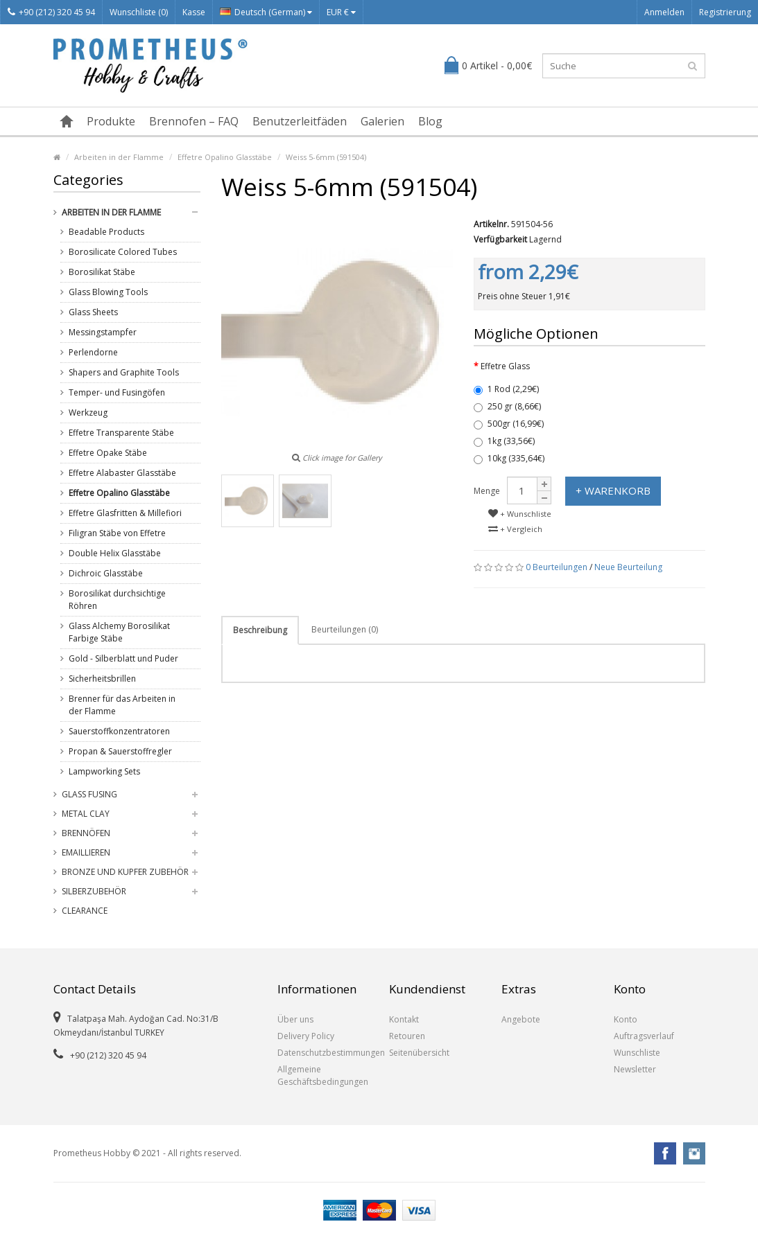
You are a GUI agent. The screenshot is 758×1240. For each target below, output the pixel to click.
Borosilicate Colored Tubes (123, 252)
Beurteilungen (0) (344, 629)
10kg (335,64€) (509, 458)
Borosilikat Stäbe (102, 272)
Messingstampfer (103, 332)
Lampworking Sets (104, 771)
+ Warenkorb (613, 490)
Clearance (84, 910)
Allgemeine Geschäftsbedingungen (322, 1075)
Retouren (407, 1036)
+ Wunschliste (519, 513)
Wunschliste (637, 1053)
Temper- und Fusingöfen (117, 392)
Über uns (295, 1019)
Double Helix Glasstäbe (115, 553)
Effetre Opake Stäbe (108, 453)
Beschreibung (260, 630)
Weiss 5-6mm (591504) (326, 157)
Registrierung (725, 12)
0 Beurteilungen (556, 567)
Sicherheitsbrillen (102, 678)
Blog (430, 121)
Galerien (382, 121)
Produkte (111, 121)
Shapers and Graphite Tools (124, 372)
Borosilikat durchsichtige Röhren (117, 599)
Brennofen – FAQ (194, 121)
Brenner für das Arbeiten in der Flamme (122, 705)
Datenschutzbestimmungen (323, 1053)
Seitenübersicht (419, 1053)
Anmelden (664, 12)
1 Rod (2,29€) (506, 389)
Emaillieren (86, 852)
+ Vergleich (515, 529)
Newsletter (635, 1069)
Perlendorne (93, 352)
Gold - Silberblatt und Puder (123, 658)
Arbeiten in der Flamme (119, 157)
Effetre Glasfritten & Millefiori (125, 513)
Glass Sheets (93, 312)
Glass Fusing (89, 794)
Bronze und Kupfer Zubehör (125, 872)
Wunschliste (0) (139, 12)
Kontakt (404, 1019)
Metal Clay (86, 814)
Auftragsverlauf (644, 1036)
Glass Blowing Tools (108, 292)
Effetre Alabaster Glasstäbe (122, 473)
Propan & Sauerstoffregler (120, 751)
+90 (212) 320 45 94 (51, 12)
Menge (487, 491)
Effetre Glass (505, 366)
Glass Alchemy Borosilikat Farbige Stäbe (119, 632)
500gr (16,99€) (509, 423)
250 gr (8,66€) (507, 406)
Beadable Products (106, 232)
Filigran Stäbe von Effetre (117, 533)
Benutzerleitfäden (299, 121)
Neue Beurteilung (628, 567)
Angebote (520, 1019)
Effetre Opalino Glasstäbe (225, 157)
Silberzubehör (94, 891)
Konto (625, 1019)
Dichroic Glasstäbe (106, 573)
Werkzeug (88, 412)
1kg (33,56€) (504, 441)
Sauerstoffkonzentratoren (119, 731)
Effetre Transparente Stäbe (121, 433)
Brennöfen (86, 833)
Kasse (193, 12)
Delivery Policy (305, 1036)
